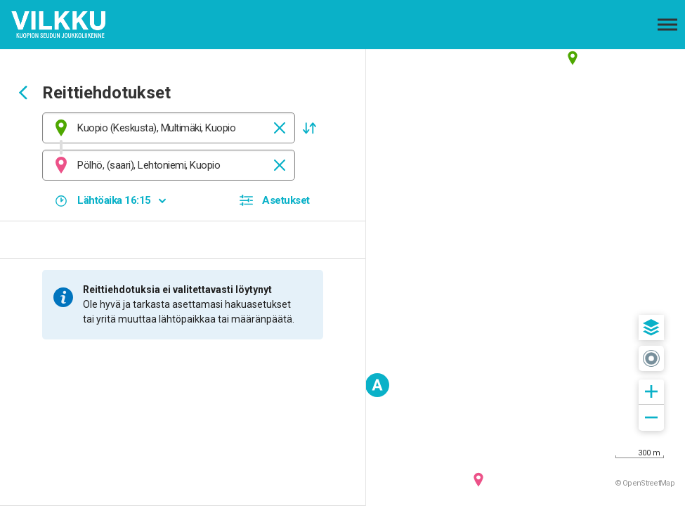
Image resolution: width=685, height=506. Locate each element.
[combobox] (168, 127)
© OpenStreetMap (645, 483)
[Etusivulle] (81, 25)
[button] (309, 127)
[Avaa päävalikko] (667, 24)
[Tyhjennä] (279, 127)
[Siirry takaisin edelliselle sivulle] (23, 94)
